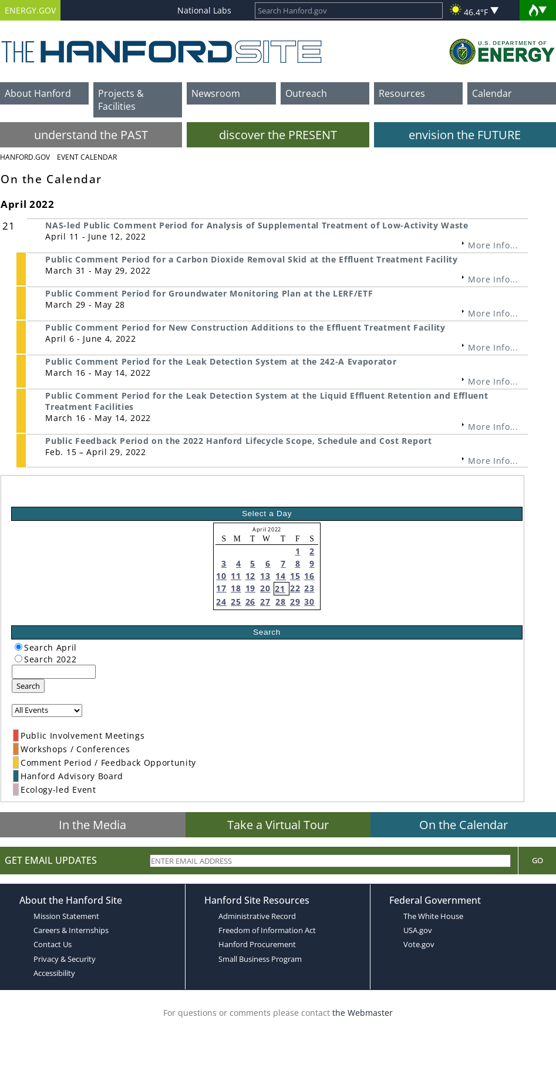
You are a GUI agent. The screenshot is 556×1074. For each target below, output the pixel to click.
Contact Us (52, 944)
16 (309, 575)
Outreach (306, 93)
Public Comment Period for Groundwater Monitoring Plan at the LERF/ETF (209, 293)
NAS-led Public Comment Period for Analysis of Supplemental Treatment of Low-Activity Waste (256, 225)
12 (250, 575)
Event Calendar (87, 157)
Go (537, 860)
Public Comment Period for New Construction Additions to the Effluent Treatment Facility (245, 327)
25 (236, 601)
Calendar (492, 93)
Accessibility (54, 973)
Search (28, 686)
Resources (402, 93)
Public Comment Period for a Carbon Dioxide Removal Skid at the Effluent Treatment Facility (251, 259)
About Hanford (38, 93)
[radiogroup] (18, 647)
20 (265, 588)
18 (236, 588)
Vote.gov (418, 944)
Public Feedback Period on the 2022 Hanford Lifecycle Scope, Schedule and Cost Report (238, 440)
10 (221, 575)
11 (236, 575)
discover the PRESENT (278, 135)
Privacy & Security (64, 959)
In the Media (92, 825)
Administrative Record (257, 916)
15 (295, 575)
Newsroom (215, 93)
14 (280, 575)
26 (250, 601)
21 (280, 588)
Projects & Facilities (121, 100)
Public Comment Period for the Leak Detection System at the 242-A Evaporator (220, 361)
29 (295, 601)
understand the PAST (91, 135)
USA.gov (417, 930)
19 (250, 588)
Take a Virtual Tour (278, 825)
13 (265, 575)
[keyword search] (54, 672)
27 (265, 601)
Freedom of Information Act (267, 930)
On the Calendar (463, 825)
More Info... (493, 245)
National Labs (204, 10)
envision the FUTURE (465, 135)
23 (309, 588)
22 (295, 588)
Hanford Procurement (257, 944)
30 (309, 601)
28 (280, 601)
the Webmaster (362, 1012)
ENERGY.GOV (30, 10)
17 (221, 588)
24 (221, 601)
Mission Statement (66, 916)
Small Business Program (260, 959)
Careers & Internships (71, 930)
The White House (433, 916)
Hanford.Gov (25, 157)
